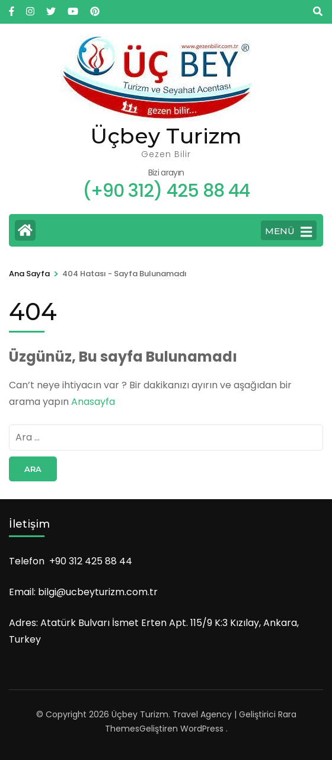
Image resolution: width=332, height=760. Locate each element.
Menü (288, 231)
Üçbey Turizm (166, 136)
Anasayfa (93, 401)
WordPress (202, 729)
